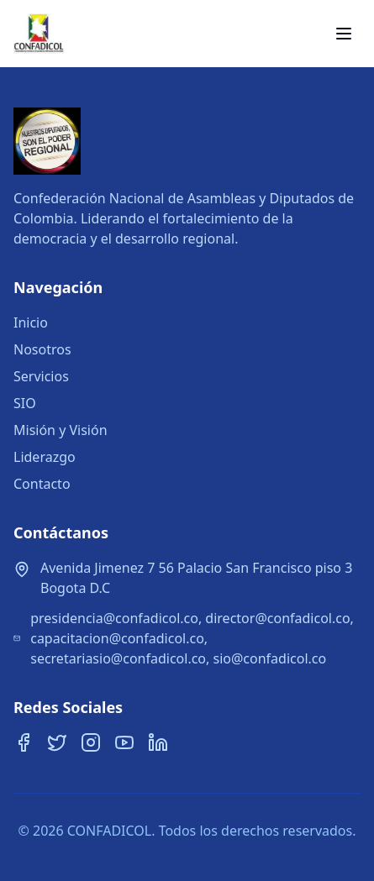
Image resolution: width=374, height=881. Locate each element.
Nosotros (42, 349)
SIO (24, 403)
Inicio (30, 322)
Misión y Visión (60, 430)
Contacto (42, 484)
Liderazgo (44, 457)
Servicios (41, 376)
